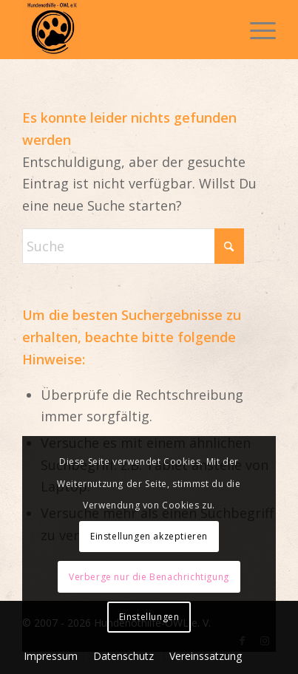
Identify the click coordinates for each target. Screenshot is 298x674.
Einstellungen (149, 616)
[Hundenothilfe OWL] (123, 29)
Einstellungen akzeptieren (149, 536)
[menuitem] (255, 29)
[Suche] (133, 246)
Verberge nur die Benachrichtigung (149, 577)
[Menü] (255, 29)
